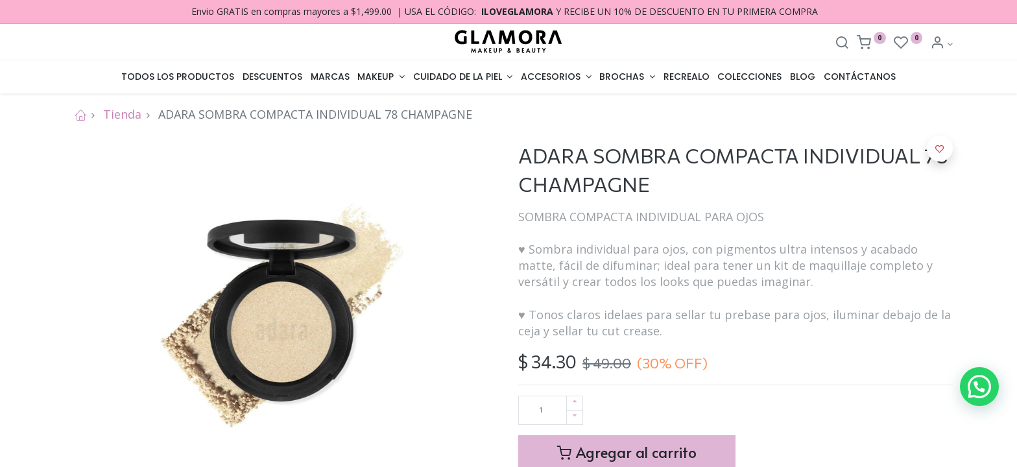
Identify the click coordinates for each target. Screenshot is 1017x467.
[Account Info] (941, 44)
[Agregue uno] (574, 403)
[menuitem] (178, 77)
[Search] (842, 44)
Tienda (122, 114)
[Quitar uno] (574, 417)
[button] (940, 149)
